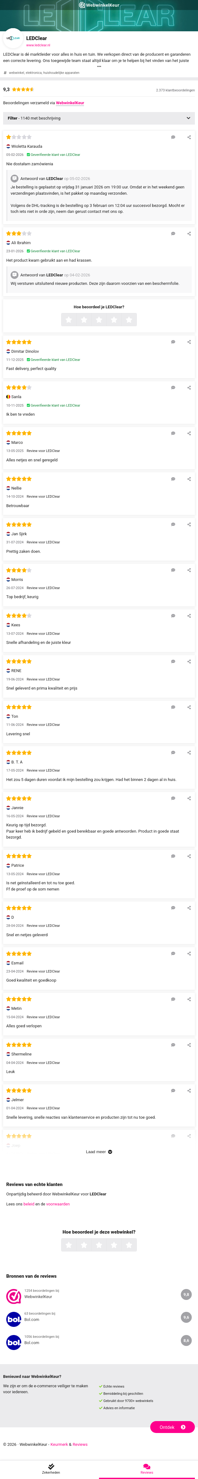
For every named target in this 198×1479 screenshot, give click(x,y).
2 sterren (91, 320)
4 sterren (120, 320)
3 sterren (105, 320)
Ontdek (173, 1427)
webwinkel (16, 73)
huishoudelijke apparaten (61, 73)
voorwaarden (58, 1204)
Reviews (80, 1444)
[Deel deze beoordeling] (189, 137)
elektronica (34, 73)
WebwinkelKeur (70, 102)
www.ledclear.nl (38, 45)
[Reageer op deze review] (173, 137)
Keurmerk (59, 1444)
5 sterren (135, 320)
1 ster (76, 320)
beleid (28, 1204)
